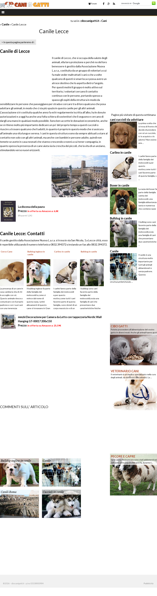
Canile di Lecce (15, 51)
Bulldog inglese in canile (16, 460)
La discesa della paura (31, 206)
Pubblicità (148, 583)
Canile (5, 24)
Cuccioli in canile (53, 492)
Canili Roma (8, 492)
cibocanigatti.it (90, 20)
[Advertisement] (35, 21)
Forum (93, 3)
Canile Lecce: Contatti (22, 233)
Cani (104, 20)
